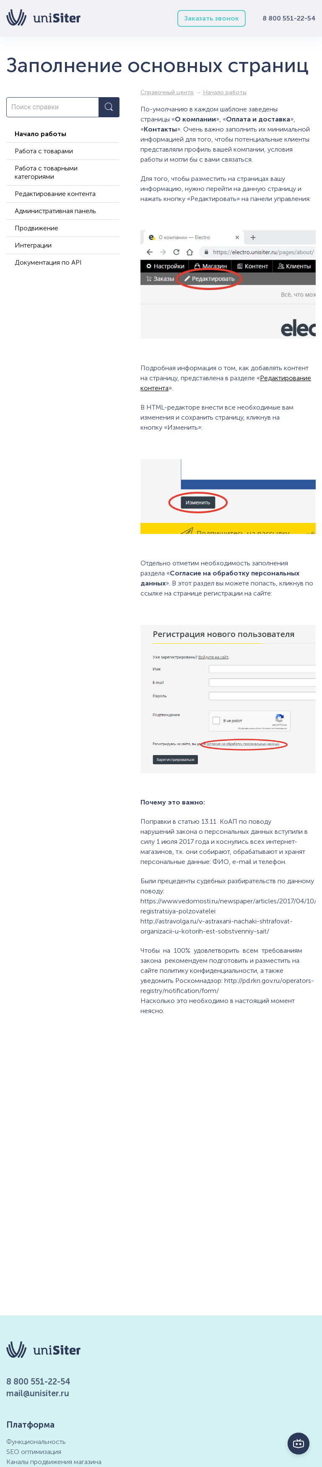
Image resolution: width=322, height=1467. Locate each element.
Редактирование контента (55, 194)
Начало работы (40, 134)
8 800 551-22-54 (289, 18)
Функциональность (36, 1442)
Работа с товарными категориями (46, 172)
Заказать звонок (211, 18)
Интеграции (33, 245)
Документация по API (48, 262)
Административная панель (55, 211)
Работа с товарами (44, 151)
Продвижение (36, 228)
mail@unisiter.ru (37, 1393)
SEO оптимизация (33, 1452)
